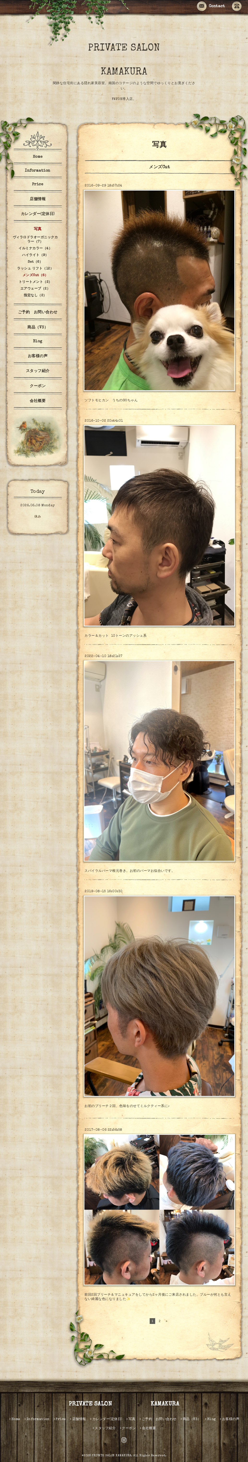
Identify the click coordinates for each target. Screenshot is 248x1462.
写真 (38, 229)
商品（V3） (37, 328)
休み (37, 516)
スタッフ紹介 (38, 371)
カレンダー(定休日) (38, 214)
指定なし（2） (35, 295)
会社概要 (38, 401)
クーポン (38, 386)
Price (37, 184)
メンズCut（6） (35, 275)
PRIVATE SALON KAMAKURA (135, 60)
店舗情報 (38, 199)
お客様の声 (38, 356)
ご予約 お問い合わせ (38, 313)
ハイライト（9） (35, 255)
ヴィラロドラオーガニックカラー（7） (35, 240)
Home (38, 157)
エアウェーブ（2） (35, 289)
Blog (37, 342)
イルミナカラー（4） (35, 248)
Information (37, 171)
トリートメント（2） (35, 282)
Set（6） (35, 262)
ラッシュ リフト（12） (35, 268)
